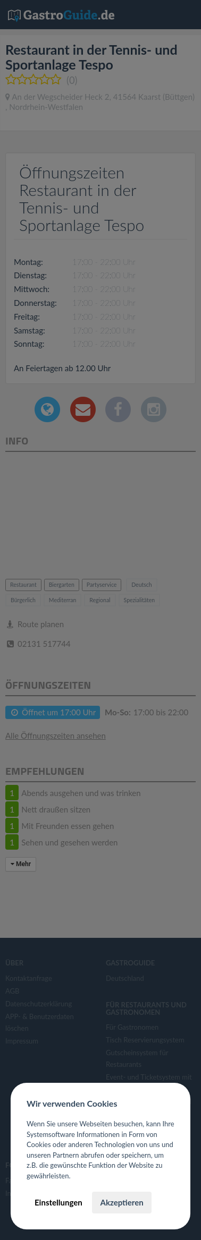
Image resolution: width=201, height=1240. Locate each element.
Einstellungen (58, 1202)
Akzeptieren (121, 1202)
